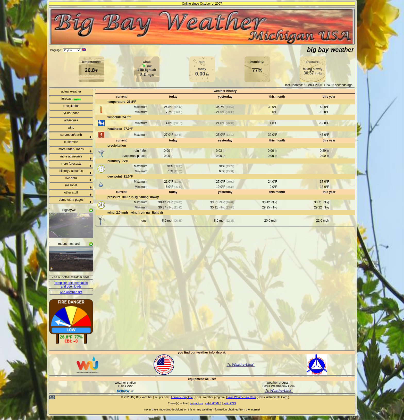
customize (71, 142)
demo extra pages (71, 199)
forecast (71, 98)
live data (71, 178)
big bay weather (330, 49)
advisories (71, 120)
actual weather (71, 91)
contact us (196, 403)
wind (71, 127)
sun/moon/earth (71, 135)
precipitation (71, 106)
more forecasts (71, 163)
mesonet (71, 185)
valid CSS (229, 403)
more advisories (71, 156)
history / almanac (71, 171)
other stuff (71, 192)
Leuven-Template (182, 397)
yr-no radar (71, 113)
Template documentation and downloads (71, 284)
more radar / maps (71, 149)
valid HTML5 (213, 403)
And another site (71, 292)
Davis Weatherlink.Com (241, 397)
